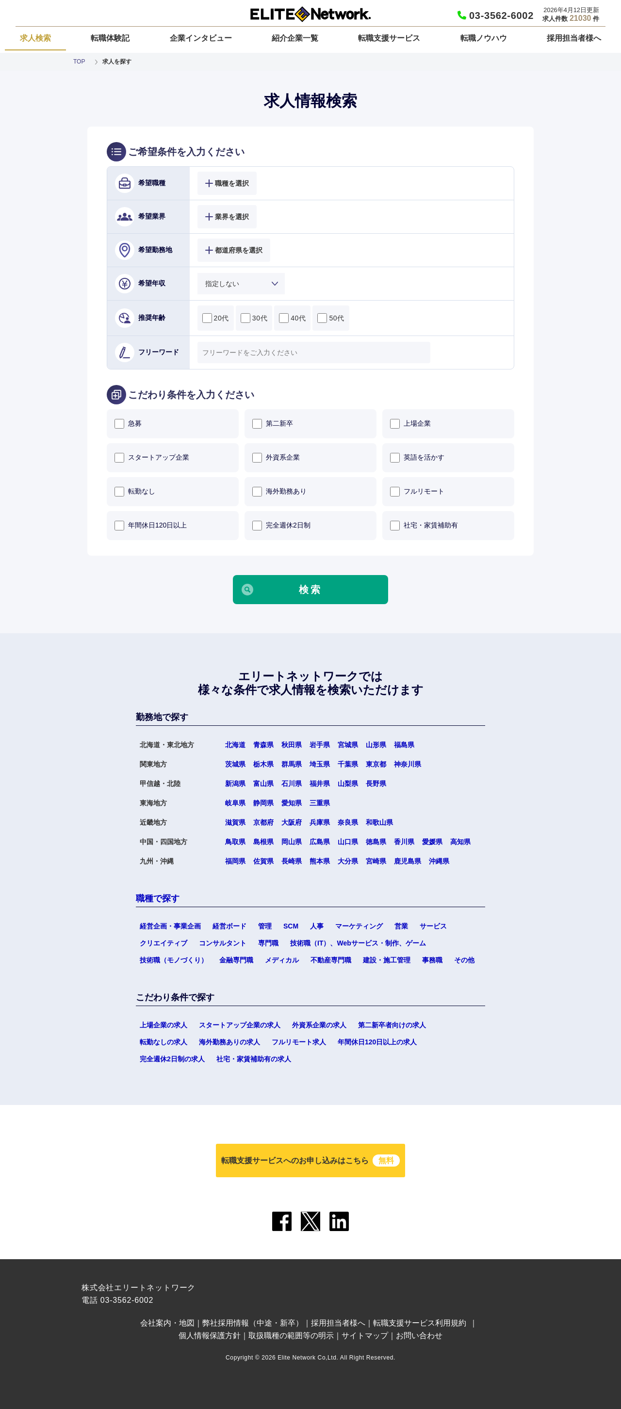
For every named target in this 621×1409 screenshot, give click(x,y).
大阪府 (291, 822)
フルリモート (417, 491)
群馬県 (291, 764)
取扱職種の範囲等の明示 (291, 1335)
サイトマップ (365, 1335)
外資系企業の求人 (319, 1025)
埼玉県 (320, 764)
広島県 (320, 842)
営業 (401, 926)
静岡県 (263, 803)
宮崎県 (376, 861)
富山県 (263, 783)
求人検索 (35, 38)
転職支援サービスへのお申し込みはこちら (310, 1160)
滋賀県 (235, 822)
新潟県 (235, 783)
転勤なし (134, 491)
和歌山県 (379, 822)
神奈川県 (407, 764)
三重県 (320, 803)
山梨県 (348, 783)
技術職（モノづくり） (174, 960)
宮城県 (348, 745)
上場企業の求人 (163, 1025)
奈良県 (348, 822)
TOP (79, 61)
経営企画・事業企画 (170, 926)
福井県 (320, 783)
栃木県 (263, 764)
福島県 (404, 745)
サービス (433, 926)
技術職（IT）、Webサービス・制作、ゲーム (358, 943)
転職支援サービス (389, 38)
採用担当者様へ (574, 38)
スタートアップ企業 (151, 458)
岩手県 (320, 745)
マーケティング (359, 926)
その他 (464, 960)
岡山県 (291, 842)
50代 (330, 318)
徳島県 (376, 842)
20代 (215, 318)
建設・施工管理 (386, 960)
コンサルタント (222, 943)
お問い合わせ (419, 1335)
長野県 (376, 783)
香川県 (404, 842)
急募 (128, 424)
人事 (317, 926)
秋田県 (291, 745)
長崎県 (291, 861)
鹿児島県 (407, 861)
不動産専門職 (330, 960)
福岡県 (235, 861)
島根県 (263, 842)
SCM (290, 926)
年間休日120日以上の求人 (377, 1042)
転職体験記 (110, 38)
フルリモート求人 (299, 1042)
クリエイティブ (163, 943)
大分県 (348, 861)
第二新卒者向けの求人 (392, 1025)
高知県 (460, 842)
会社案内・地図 (167, 1323)
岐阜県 (235, 803)
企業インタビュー (201, 38)
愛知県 (291, 803)
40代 (292, 318)
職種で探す (158, 898)
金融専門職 (236, 960)
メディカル (282, 960)
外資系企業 (276, 458)
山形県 (376, 745)
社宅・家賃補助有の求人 (253, 1059)
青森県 (263, 745)
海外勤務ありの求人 (229, 1042)
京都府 (263, 822)
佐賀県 (263, 861)
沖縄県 (439, 861)
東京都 (376, 764)
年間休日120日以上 (150, 525)
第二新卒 (272, 424)
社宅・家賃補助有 (424, 525)
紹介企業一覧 (295, 38)
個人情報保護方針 (210, 1335)
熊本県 (320, 861)
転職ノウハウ (483, 38)
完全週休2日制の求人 (172, 1059)
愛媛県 (432, 842)
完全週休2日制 (281, 525)
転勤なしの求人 (163, 1042)
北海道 (235, 745)
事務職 (432, 960)
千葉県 (348, 764)
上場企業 (410, 424)
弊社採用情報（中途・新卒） (252, 1323)
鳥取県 (235, 842)
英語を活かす (417, 458)
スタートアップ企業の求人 (239, 1025)
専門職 (268, 943)
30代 (254, 318)
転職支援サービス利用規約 (419, 1323)
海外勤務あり (279, 491)
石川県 (291, 783)
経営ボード (229, 926)
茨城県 (235, 764)
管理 (265, 926)
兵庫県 (320, 822)
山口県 (348, 842)
